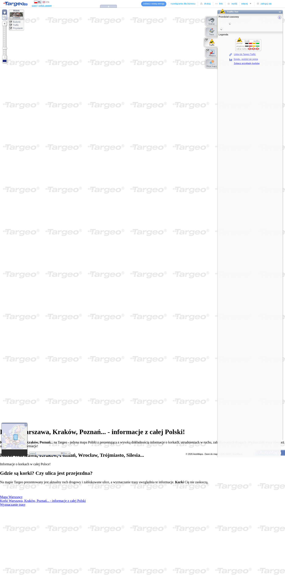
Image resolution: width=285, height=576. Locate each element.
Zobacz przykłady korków (247, 63)
